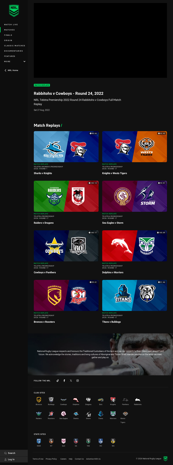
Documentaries (13, 51)
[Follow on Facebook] (64, 380)
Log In (9, 459)
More (14, 61)
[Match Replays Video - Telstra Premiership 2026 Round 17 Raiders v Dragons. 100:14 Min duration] (66, 204)
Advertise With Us (93, 459)
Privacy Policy (51, 459)
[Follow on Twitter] (71, 380)
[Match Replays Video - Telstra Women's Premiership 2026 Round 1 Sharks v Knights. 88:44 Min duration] (66, 154)
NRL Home (11, 70)
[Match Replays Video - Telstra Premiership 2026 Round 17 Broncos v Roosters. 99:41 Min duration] (66, 303)
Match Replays (42, 85)
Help (70, 459)
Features (9, 56)
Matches (9, 30)
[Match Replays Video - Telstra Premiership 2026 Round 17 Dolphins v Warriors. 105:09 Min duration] (134, 253)
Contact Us (79, 459)
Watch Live (11, 24)
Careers (63, 459)
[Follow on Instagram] (77, 380)
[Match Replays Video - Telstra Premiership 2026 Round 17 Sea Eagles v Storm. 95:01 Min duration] (134, 204)
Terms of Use (38, 459)
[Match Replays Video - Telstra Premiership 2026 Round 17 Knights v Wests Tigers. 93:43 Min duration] (134, 154)
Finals (8, 35)
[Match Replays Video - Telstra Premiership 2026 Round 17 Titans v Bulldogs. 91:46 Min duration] (134, 303)
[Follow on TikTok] (57, 380)
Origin (8, 40)
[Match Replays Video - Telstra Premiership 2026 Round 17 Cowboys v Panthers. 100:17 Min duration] (66, 253)
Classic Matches (14, 45)
